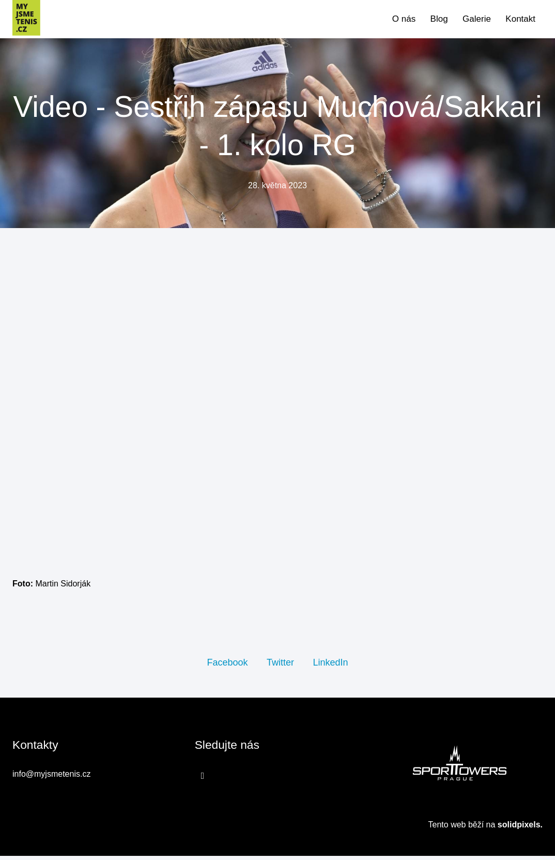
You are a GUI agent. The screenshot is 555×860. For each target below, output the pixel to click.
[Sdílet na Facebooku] (227, 666)
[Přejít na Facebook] (203, 780)
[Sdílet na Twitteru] (280, 666)
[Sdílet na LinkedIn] (330, 666)
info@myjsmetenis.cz (51, 779)
